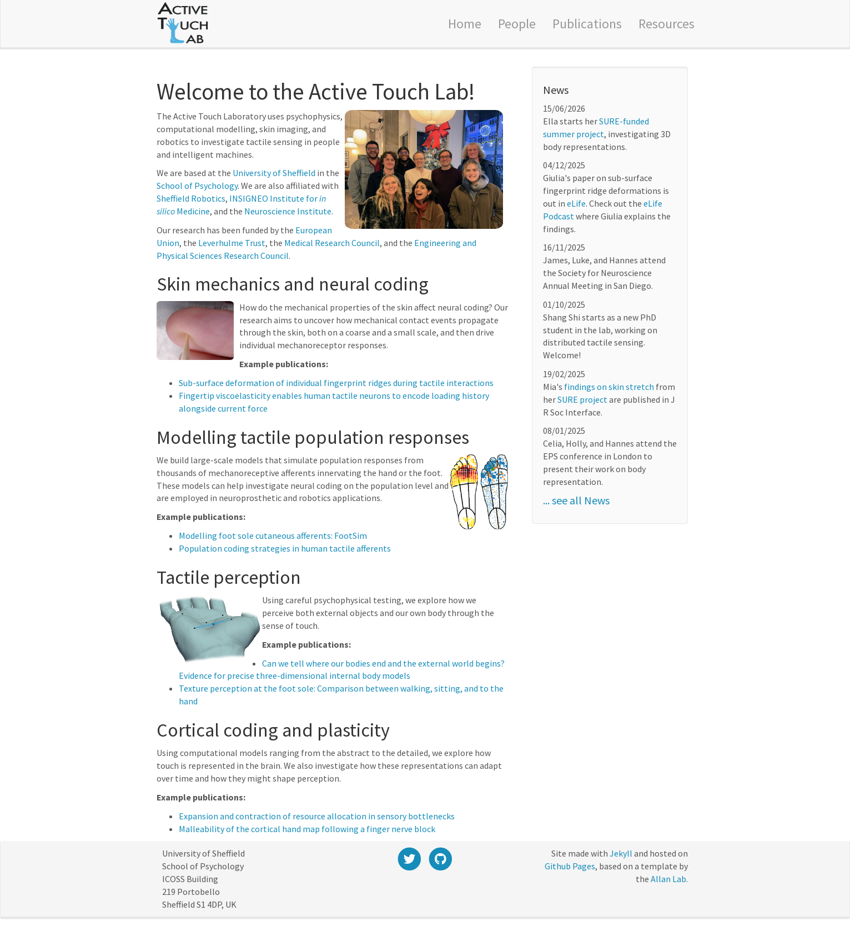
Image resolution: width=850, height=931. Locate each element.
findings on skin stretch (609, 386)
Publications (587, 23)
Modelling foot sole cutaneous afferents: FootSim (273, 535)
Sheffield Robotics (191, 198)
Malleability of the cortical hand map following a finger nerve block (307, 828)
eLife (576, 203)
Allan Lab (668, 878)
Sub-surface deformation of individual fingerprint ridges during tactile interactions (336, 382)
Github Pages (570, 866)
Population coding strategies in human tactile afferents (285, 548)
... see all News (576, 500)
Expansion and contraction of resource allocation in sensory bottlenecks (317, 816)
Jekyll (621, 853)
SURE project (582, 399)
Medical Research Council (332, 242)
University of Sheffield (274, 172)
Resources (666, 23)
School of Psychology (197, 185)
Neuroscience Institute (287, 211)
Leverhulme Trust (231, 242)
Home (464, 23)
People (517, 23)
